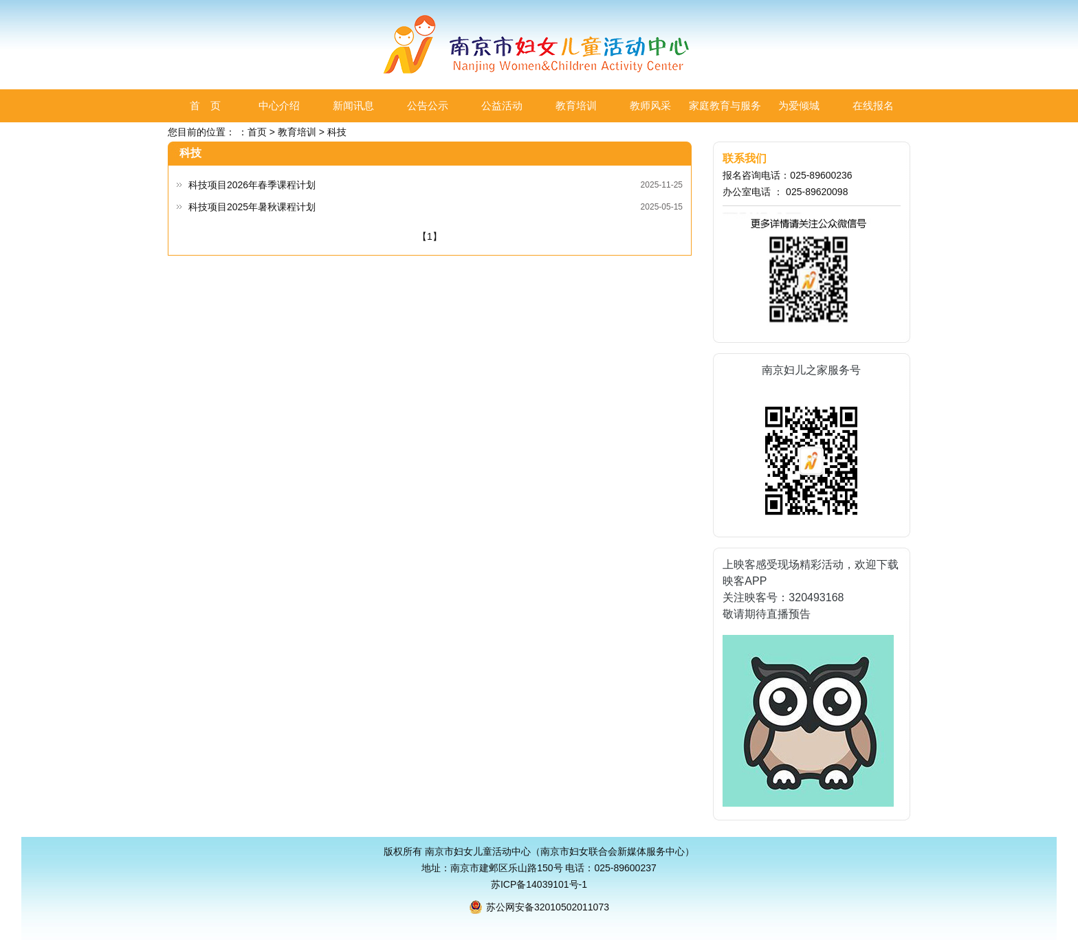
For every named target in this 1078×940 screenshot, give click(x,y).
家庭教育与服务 (725, 105)
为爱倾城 (799, 105)
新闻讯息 (353, 105)
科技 (336, 131)
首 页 (205, 105)
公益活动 (501, 105)
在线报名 (873, 105)
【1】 (429, 236)
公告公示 (427, 105)
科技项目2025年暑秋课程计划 (252, 206)
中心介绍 (279, 105)
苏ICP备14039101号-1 (539, 884)
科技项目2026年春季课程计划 (252, 184)
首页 (257, 131)
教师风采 (650, 105)
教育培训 (576, 105)
